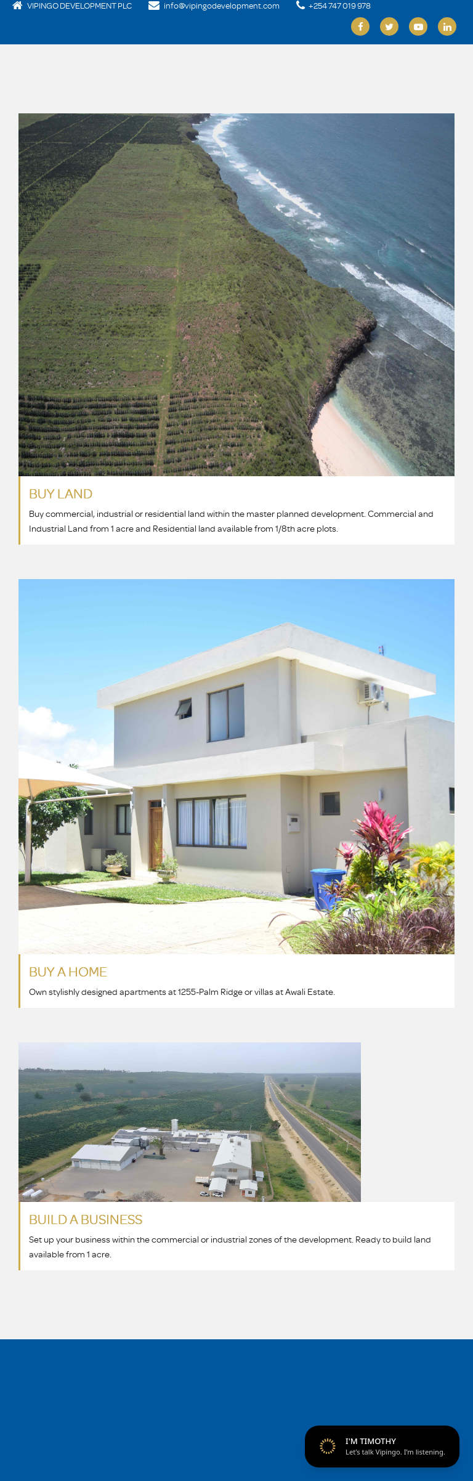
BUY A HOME (68, 971)
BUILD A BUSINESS (85, 1219)
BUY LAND (60, 493)
